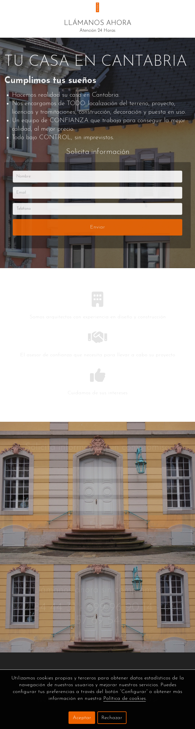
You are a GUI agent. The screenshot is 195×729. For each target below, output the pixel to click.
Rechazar (111, 717)
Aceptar (82, 717)
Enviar (97, 227)
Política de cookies (124, 698)
